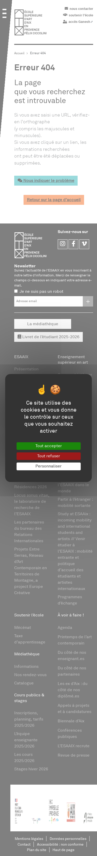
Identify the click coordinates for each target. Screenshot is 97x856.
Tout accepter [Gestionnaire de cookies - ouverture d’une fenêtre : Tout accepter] (48, 446)
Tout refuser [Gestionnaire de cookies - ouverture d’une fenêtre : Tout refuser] (48, 456)
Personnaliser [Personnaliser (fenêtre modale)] (48, 466)
